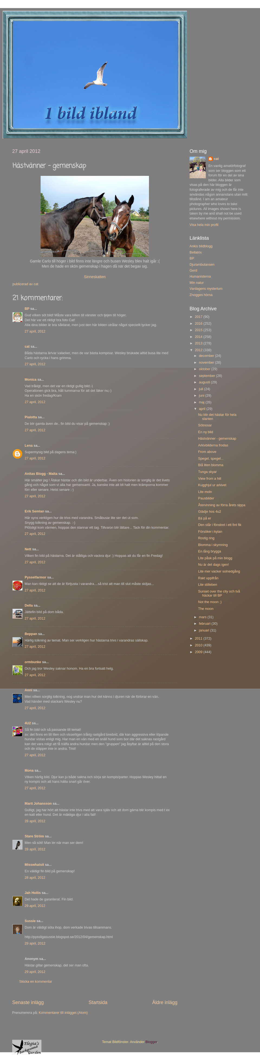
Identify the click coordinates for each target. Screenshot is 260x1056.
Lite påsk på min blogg (215, 558)
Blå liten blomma (210, 465)
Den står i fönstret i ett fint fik (219, 525)
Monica (30, 379)
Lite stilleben (207, 585)
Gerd (193, 270)
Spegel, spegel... (210, 458)
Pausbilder (206, 498)
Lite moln (205, 492)
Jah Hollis (33, 893)
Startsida (98, 1002)
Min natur (197, 283)
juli (201, 389)
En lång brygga (209, 551)
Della (29, 605)
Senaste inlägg (28, 1002)
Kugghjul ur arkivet (212, 485)
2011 (199, 638)
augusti (205, 382)
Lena (28, 446)
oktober (205, 369)
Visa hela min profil (204, 225)
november (207, 362)
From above (207, 452)
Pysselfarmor (35, 577)
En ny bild (205, 432)
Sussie (30, 921)
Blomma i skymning (212, 545)
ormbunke (33, 662)
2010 (199, 645)
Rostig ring (206, 538)
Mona (29, 770)
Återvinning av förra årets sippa (221, 505)
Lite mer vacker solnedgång (219, 571)
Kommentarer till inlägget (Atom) (63, 1013)
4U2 (28, 723)
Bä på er (204, 518)
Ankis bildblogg (201, 246)
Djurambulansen (202, 265)
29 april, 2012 (35, 906)
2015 (199, 330)
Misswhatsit (34, 865)
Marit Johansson (38, 803)
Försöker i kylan (210, 532)
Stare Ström (34, 836)
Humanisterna (200, 276)
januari (204, 630)
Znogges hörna (201, 295)
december (207, 356)
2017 (199, 317)
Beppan (31, 634)
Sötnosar (205, 425)
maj (202, 402)
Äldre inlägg (164, 1002)
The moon (205, 609)
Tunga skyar (207, 472)
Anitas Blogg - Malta (41, 474)
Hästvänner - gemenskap (217, 438)
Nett (28, 549)
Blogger (151, 1042)
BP (27, 309)
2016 (199, 323)
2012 (199, 350)
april (202, 409)
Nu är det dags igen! (213, 565)
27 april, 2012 (35, 331)
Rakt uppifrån (208, 578)
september (207, 376)
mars (203, 617)
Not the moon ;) (210, 602)
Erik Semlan (34, 511)
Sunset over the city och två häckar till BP (219, 593)
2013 (199, 343)
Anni (28, 690)
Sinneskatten (95, 277)
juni (202, 395)
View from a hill (209, 479)
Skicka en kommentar (35, 981)
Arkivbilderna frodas (213, 445)
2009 (199, 652)
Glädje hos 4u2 (209, 512)
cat (27, 346)
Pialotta (31, 417)
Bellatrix (196, 252)
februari (205, 624)
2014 (199, 337)
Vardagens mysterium (206, 289)
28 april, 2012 (35, 821)
